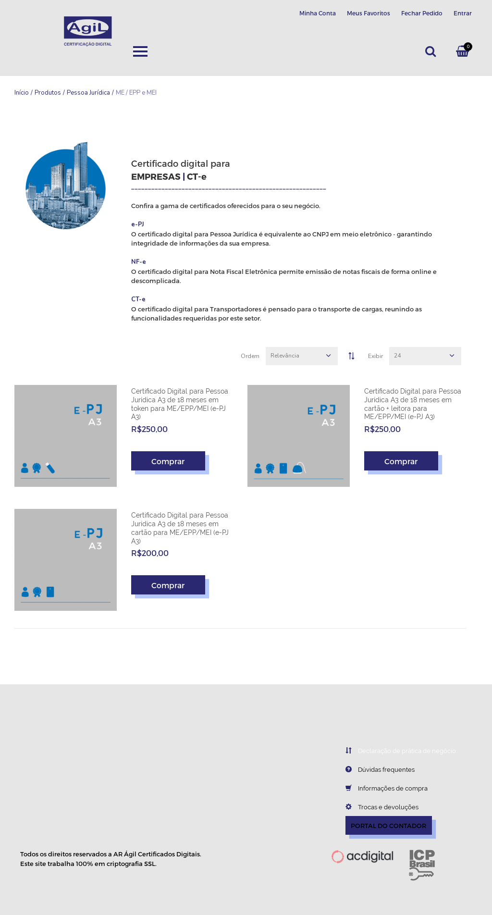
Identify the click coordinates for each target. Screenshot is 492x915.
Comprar (167, 460)
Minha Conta (317, 13)
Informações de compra (379, 788)
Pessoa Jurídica (88, 92)
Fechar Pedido (422, 13)
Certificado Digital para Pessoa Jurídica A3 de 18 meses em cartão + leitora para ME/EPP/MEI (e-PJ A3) (412, 403)
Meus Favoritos (368, 13)
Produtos (48, 92)
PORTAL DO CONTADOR (388, 825)
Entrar (463, 13)
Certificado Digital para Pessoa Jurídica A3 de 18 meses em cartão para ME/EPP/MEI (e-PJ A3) (180, 527)
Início (21, 92)
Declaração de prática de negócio (393, 750)
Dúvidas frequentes (373, 769)
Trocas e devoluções (374, 807)
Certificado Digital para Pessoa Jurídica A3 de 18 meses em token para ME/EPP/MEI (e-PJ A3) (179, 403)
